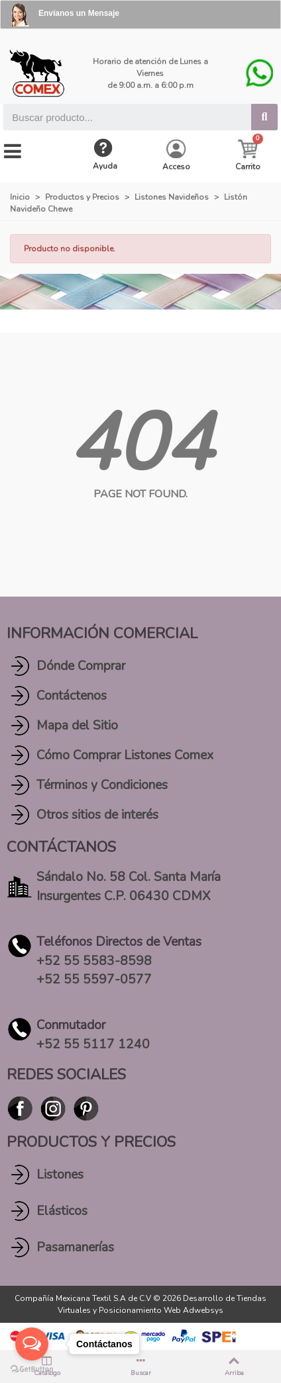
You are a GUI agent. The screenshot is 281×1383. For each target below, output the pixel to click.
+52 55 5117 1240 (93, 1044)
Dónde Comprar (80, 666)
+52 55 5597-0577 (94, 979)
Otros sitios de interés (97, 814)
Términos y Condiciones (102, 785)
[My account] (176, 155)
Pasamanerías (75, 1247)
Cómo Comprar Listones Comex (124, 755)
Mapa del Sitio (77, 725)
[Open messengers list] (31, 1344)
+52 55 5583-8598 (94, 961)
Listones (60, 1174)
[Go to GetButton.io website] (32, 1369)
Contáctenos (71, 695)
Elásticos (61, 1211)
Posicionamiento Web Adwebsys (161, 1310)
